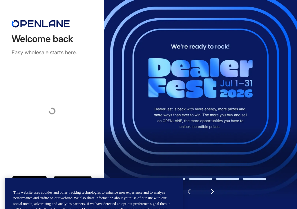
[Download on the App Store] (29, 182)
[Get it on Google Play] (73, 182)
